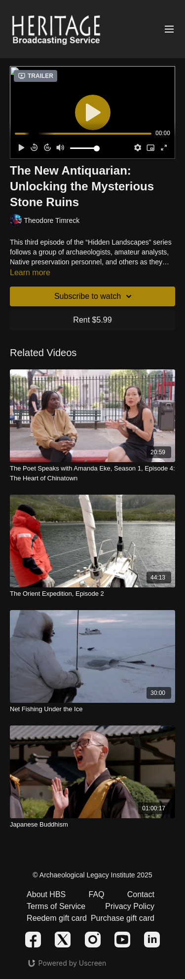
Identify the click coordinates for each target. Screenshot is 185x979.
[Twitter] (63, 939)
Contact (140, 894)
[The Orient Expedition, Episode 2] (92, 594)
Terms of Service (56, 906)
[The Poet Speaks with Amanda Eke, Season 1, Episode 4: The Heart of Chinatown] (92, 473)
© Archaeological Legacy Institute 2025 (92, 875)
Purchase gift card (122, 918)
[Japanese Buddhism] (92, 825)
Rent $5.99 (92, 320)
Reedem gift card (57, 918)
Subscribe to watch (94, 296)
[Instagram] (93, 939)
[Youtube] (122, 939)
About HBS (46, 894)
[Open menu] (169, 29)
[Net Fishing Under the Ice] (92, 709)
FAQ (96, 894)
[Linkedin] (152, 939)
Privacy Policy (129, 906)
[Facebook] (33, 939)
